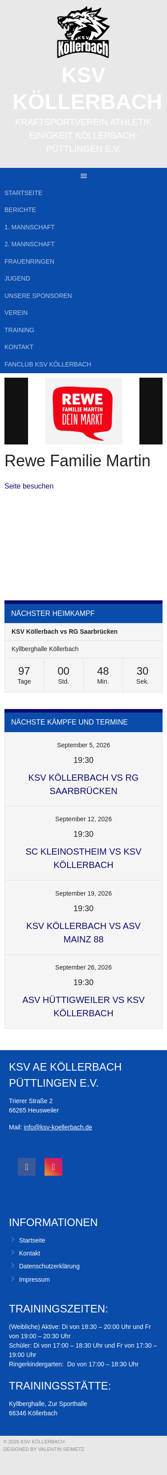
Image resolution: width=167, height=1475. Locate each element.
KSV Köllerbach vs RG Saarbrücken (65, 631)
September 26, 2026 (83, 967)
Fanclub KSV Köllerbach (47, 364)
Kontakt (18, 346)
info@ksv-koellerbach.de (58, 1127)
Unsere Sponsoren (38, 295)
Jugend (17, 278)
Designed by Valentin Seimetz (44, 1449)
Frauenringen (29, 261)
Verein (16, 312)
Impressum (34, 1279)
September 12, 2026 (83, 819)
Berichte (20, 209)
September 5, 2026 (83, 745)
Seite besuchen (28, 486)
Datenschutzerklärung (49, 1266)
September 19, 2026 (83, 893)
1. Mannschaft (29, 227)
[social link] (27, 1167)
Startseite (23, 192)
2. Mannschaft (29, 244)
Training (19, 330)
